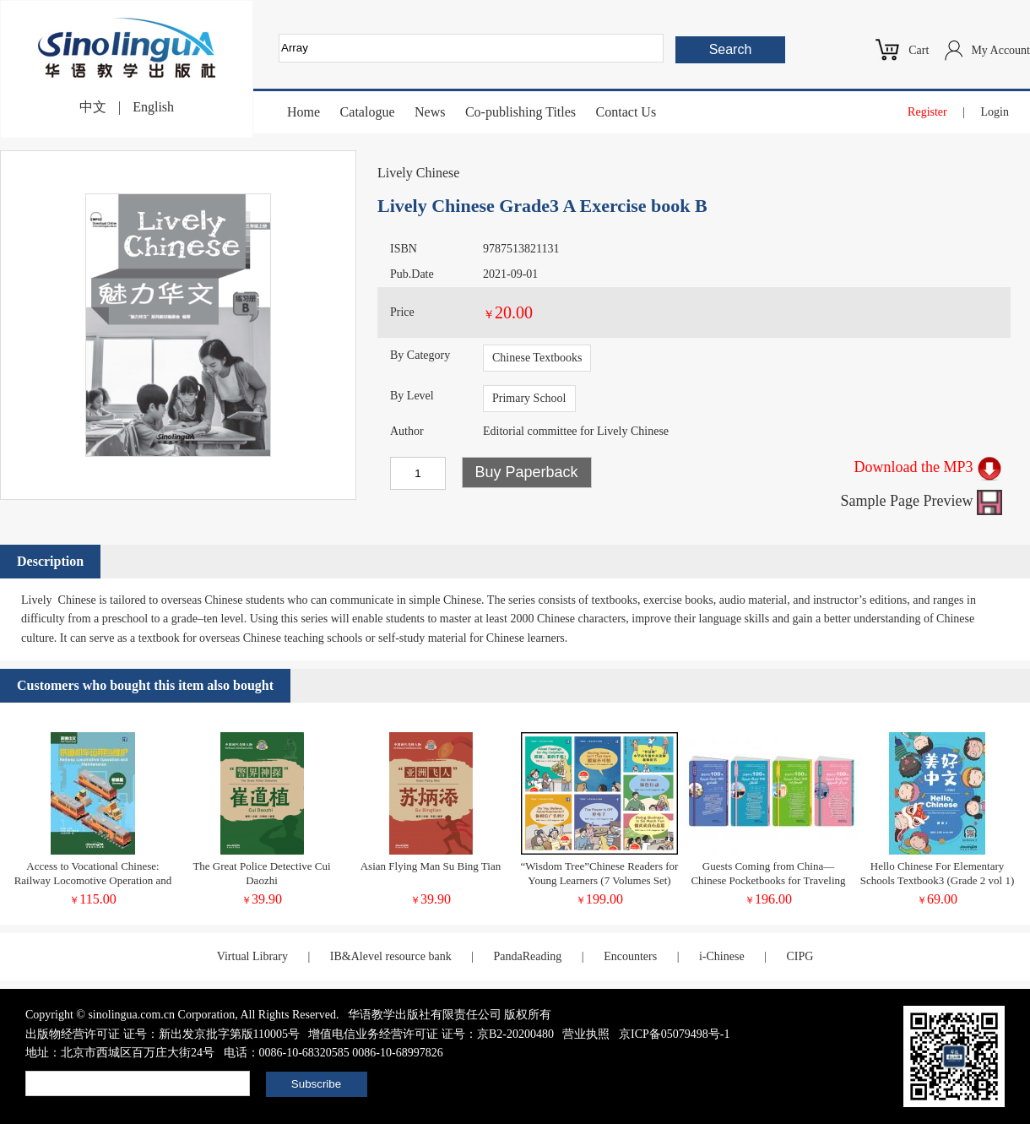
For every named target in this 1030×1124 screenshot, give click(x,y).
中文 (92, 107)
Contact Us (626, 112)
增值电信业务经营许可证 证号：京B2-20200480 (431, 1034)
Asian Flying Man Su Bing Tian (430, 866)
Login (995, 112)
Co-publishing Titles (520, 112)
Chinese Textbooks (537, 357)
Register (927, 112)
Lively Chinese (418, 173)
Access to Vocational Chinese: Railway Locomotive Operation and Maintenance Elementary (93, 880)
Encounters (630, 956)
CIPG (799, 956)
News (430, 112)
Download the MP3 (928, 467)
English (153, 107)
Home (303, 112)
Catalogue (367, 112)
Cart (918, 50)
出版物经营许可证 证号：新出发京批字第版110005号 (162, 1034)
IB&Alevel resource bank (391, 956)
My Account (1000, 50)
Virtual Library (252, 956)
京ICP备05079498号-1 (674, 1034)
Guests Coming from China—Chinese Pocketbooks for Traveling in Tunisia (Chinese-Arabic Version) (768, 880)
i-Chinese (722, 956)
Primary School (529, 398)
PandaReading (527, 956)
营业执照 (586, 1034)
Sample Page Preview (921, 500)
